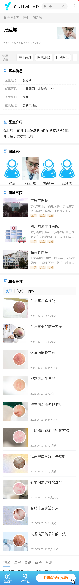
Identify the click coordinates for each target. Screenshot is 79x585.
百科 (36, 6)
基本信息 (25, 57)
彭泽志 (67, 183)
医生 (26, 17)
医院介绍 (43, 57)
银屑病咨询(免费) (60, 579)
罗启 (12, 183)
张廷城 (37, 17)
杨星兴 (48, 183)
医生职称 (11, 97)
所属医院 (11, 88)
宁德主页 (13, 17)
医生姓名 (11, 80)
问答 (26, 6)
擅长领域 (11, 105)
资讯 (17, 6)
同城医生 (62, 57)
